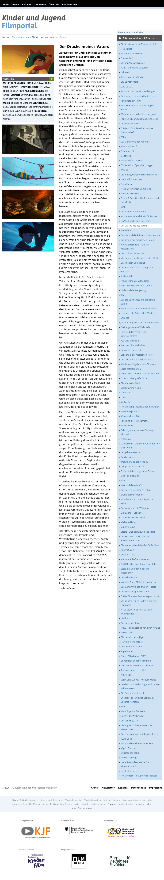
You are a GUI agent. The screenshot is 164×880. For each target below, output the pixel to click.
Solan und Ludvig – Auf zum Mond (138, 679)
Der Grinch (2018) (129, 720)
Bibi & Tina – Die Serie (132, 512)
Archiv (94, 787)
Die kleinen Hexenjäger (132, 637)
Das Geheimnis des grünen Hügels (138, 586)
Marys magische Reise (132, 160)
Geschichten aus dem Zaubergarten (139, 96)
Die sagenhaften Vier (131, 646)
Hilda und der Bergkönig (133, 290)
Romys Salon (127, 549)
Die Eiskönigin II (129, 577)
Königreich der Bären (131, 416)
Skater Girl (126, 402)
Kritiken (27, 4)
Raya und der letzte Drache (134, 420)
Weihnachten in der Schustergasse (138, 114)
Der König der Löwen (131, 623)
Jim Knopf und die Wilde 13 (134, 461)
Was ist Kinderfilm (73, 800)
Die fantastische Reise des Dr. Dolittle (140, 545)
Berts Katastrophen (131, 368)
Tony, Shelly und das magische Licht (139, 118)
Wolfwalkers (127, 425)
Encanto (125, 317)
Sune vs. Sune (128, 526)
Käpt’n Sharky (128, 748)
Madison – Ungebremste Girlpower (139, 364)
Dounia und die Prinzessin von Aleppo (140, 235)
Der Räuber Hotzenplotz (133, 211)
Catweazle (126, 392)
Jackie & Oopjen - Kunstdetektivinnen (140, 322)
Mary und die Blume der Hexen (137, 743)
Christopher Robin (130, 752)
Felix (123, 480)
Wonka (124, 169)
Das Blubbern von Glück (133, 517)
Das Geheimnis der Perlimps (135, 141)
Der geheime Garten (131, 452)
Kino (61, 804)
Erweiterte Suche (97, 804)
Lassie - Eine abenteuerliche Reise (138, 531)
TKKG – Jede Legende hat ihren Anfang (140, 627)
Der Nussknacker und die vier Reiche (139, 734)
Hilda (123, 706)
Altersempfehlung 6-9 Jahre (25, 36)
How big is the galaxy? (132, 641)
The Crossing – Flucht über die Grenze (140, 406)
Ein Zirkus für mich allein (133, 345)
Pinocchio (126, 438)
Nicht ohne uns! (129, 771)
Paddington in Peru (131, 100)
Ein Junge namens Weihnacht (136, 327)
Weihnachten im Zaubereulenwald (138, 308)
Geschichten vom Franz (133, 262)
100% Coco (126, 738)
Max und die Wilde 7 (131, 485)
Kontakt (123, 787)
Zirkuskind (126, 72)
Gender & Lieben (126, 804)
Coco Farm (126, 184)
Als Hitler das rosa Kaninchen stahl (138, 564)
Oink (123, 206)
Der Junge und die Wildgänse (135, 508)
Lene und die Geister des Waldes (137, 313)
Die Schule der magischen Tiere (136, 354)
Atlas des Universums (132, 53)
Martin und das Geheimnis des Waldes (140, 258)
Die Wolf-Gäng (128, 554)
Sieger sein (126, 155)
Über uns (54, 4)
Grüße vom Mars (129, 81)
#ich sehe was (69, 4)
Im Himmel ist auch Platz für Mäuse (139, 216)
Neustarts (33, 800)
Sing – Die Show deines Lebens (136, 285)
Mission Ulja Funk (130, 411)
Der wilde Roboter (130, 123)
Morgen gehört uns (131, 387)
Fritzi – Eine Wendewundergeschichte (140, 596)
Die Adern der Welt (130, 383)
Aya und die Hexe (130, 340)
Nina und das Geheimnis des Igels (138, 91)
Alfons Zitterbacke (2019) (133, 656)
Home (5, 4)
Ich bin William (128, 522)
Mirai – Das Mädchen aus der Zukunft (140, 373)
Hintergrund (46, 800)
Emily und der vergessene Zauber (138, 471)
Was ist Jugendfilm (92, 800)
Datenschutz (138, 787)
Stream (68, 804)
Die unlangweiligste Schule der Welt (139, 174)
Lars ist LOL (127, 86)
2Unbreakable (128, 151)
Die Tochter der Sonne (132, 253)
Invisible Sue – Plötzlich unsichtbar (138, 582)
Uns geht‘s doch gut (131, 350)
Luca (123, 397)
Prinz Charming (128, 757)
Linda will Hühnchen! (131, 179)
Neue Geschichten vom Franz (136, 188)
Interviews (58, 800)
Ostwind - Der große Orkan (134, 378)
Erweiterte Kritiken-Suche (130, 32)
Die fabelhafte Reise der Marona (137, 359)
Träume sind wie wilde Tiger (135, 280)
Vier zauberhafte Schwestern (135, 559)
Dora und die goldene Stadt (135, 591)
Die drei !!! (126, 618)
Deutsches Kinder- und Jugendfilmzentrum (35, 787)
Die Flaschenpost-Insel (132, 693)
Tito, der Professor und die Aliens (138, 665)
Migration (140, 804)
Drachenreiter (128, 457)
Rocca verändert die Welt (133, 670)
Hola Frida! (126, 48)
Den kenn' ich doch (132, 800)
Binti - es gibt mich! (130, 475)
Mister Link (126, 632)
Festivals (107, 800)
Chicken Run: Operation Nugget (137, 165)
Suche (45, 804)
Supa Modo (127, 651)
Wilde (123, 137)
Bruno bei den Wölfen (132, 494)
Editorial (117, 800)
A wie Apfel (126, 276)
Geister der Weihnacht (132, 715)
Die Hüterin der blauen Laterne (137, 489)
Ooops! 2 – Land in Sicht (133, 466)
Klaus (123, 295)
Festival (84, 804)
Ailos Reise (126, 674)
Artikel (16, 4)
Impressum (155, 787)
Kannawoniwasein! (130, 193)
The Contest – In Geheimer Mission (139, 775)
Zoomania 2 (127, 58)
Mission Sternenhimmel (133, 62)
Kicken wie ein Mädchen (133, 77)
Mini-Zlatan (126, 230)
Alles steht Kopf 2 (129, 146)
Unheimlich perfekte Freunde (136, 660)
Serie (76, 804)
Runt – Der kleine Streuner (134, 67)
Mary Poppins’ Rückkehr (133, 711)
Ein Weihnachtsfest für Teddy (136, 220)
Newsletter (108, 787)
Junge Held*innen (31, 804)
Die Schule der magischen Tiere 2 (137, 239)
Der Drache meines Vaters (134, 225)
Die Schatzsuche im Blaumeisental (138, 44)
